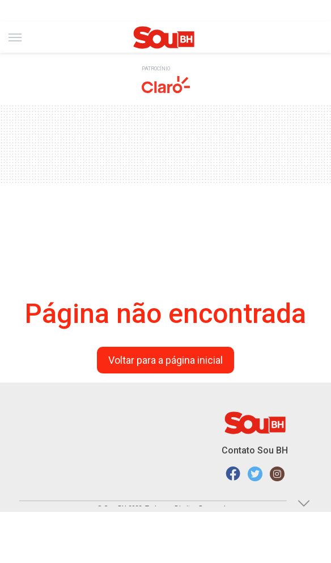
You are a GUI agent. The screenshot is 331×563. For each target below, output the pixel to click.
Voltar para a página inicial (165, 360)
